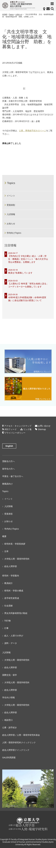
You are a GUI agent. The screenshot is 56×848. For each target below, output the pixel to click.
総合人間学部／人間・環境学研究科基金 (21, 735)
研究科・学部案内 (10, 575)
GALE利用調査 (9, 757)
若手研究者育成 (11, 598)
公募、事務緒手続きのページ (32, 130)
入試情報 (11, 214)
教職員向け (7, 483)
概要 (4, 536)
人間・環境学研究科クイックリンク (19, 742)
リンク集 (27, 429)
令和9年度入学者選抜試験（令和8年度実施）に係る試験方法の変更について (27, 299)
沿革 (6, 551)
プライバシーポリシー (14, 432)
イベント (11, 195)
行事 (6, 628)
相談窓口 (8, 719)
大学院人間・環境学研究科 (16, 558)
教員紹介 (8, 583)
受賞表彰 (11, 204)
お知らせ (11, 223)
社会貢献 (8, 605)
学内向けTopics (14, 232)
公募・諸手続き (9, 727)
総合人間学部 (10, 566)
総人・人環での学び (13, 635)
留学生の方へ (8, 468)
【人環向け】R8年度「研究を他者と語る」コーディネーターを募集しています (28, 285)
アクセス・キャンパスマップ (17, 425)
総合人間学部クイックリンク (15, 750)
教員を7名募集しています (20, 272)
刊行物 (7, 620)
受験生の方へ (8, 461)
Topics (11, 183)
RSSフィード (11, 429)
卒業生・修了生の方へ (12, 476)
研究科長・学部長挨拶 (14, 543)
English (9, 445)
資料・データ (10, 643)
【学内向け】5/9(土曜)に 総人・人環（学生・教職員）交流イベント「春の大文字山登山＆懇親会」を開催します (28, 259)
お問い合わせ (44, 425)
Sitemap (42, 429)
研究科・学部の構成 (13, 590)
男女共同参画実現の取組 (15, 613)
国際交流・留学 (9, 674)
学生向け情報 (8, 697)
